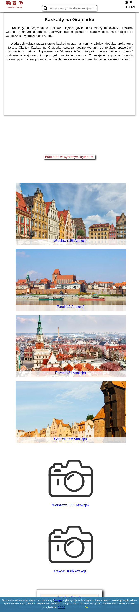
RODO (61, 607)
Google (58, 600)
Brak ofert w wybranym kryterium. (69, 157)
